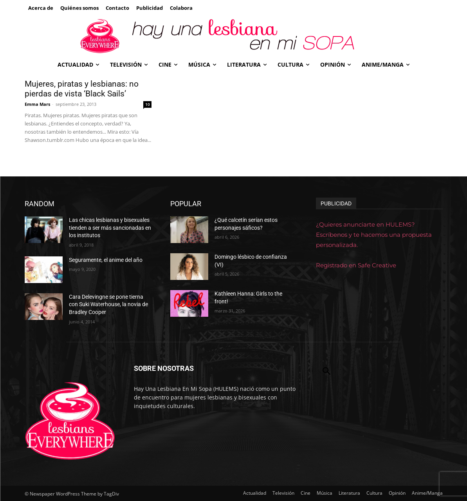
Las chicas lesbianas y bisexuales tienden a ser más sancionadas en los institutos (110, 227)
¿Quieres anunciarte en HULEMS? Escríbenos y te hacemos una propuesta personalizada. (374, 235)
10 (147, 104)
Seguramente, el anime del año (105, 260)
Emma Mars (37, 104)
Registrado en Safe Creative (356, 265)
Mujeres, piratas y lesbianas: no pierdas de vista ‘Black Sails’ (82, 88)
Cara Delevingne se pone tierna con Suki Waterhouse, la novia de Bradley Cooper (108, 304)
